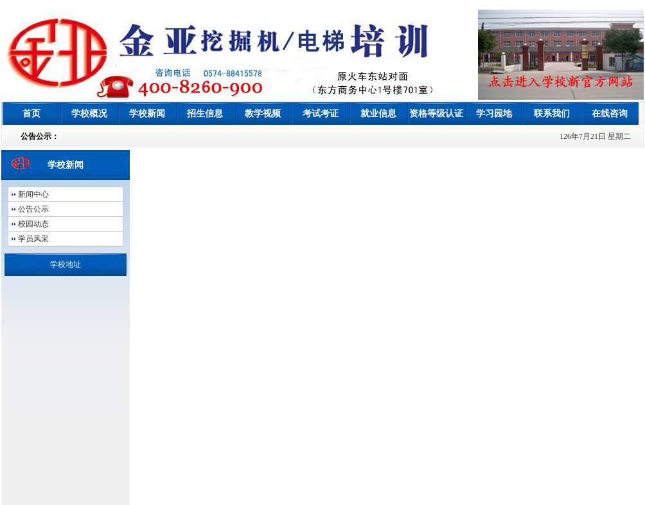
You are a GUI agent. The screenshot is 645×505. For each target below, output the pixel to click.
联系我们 (552, 113)
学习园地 (494, 113)
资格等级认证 (436, 113)
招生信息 (205, 113)
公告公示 (33, 209)
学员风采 (33, 238)
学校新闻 (147, 113)
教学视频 (263, 113)
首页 (31, 113)
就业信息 (378, 113)
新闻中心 (33, 194)
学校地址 (65, 264)
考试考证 (321, 113)
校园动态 (33, 223)
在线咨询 (610, 113)
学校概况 (89, 113)
